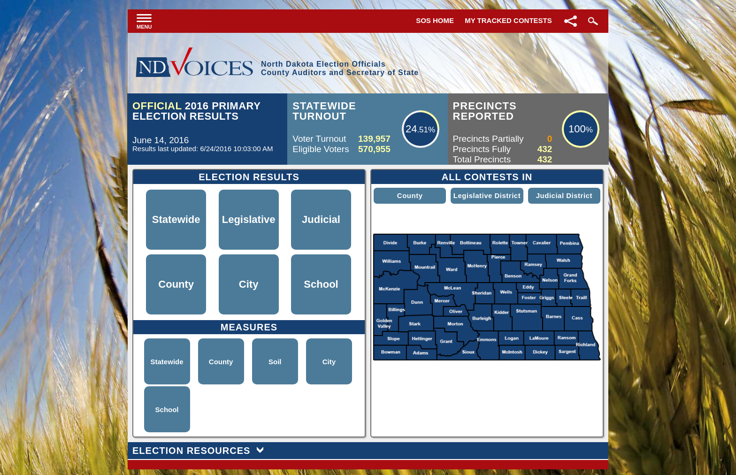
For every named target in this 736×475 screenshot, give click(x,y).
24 (411, 129)
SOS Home (435, 20)
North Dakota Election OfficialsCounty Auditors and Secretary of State (340, 68)
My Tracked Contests (508, 20)
